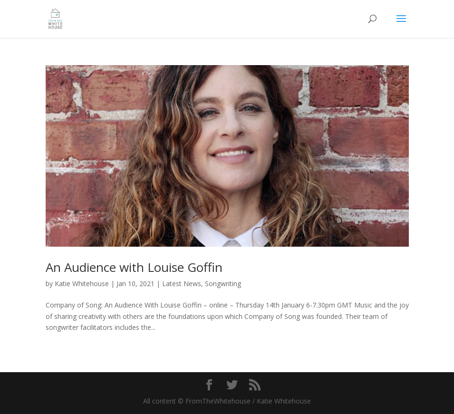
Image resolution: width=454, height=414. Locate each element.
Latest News (181, 283)
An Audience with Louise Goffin (134, 267)
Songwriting (223, 283)
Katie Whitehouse (82, 283)
